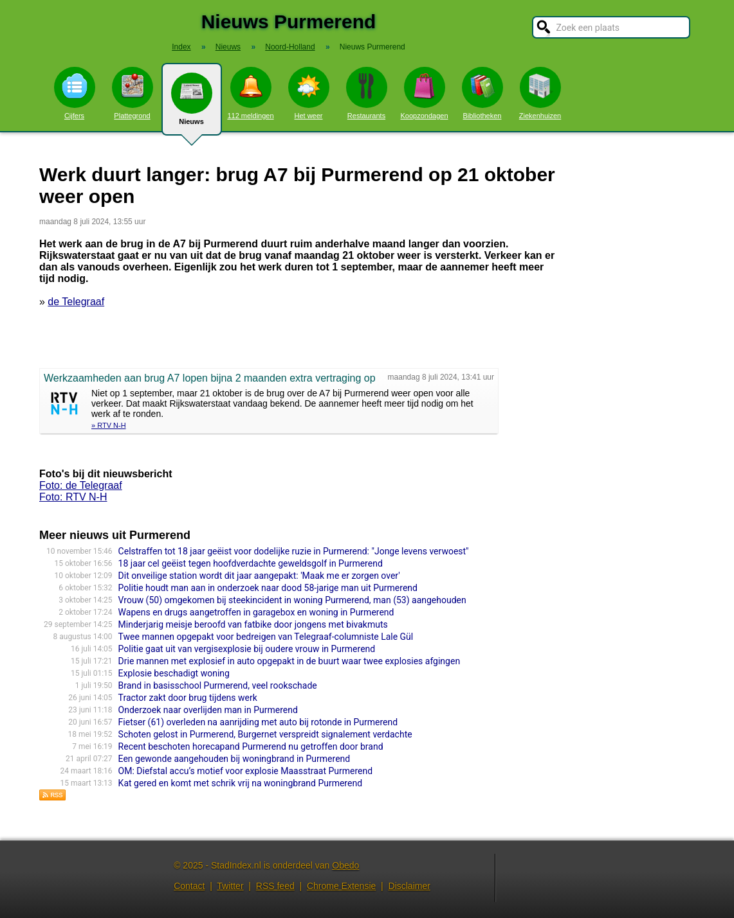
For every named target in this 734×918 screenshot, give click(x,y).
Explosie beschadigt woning (174, 673)
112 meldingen (250, 93)
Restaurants (366, 93)
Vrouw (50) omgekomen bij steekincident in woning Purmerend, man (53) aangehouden (292, 600)
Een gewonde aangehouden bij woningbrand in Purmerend (234, 759)
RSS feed (275, 886)
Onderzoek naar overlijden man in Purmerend (208, 710)
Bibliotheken (482, 93)
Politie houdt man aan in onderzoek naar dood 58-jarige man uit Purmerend (267, 588)
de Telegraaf (76, 301)
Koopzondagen (424, 93)
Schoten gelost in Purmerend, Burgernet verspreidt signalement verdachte (265, 734)
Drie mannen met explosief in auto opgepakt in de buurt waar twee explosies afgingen (289, 661)
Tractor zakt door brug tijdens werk (187, 698)
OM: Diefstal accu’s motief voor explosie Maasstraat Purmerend (245, 771)
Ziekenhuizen (540, 93)
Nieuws (191, 104)
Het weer (308, 93)
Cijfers (74, 93)
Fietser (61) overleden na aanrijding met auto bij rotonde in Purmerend (258, 722)
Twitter (230, 886)
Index (181, 46)
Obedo (345, 865)
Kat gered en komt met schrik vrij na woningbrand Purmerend (240, 783)
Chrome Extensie (341, 886)
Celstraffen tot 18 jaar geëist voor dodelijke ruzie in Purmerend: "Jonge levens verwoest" (293, 551)
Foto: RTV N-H (73, 496)
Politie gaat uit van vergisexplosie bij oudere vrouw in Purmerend (247, 649)
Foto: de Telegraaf (80, 485)
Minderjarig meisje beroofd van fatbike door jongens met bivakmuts (253, 624)
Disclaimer (409, 886)
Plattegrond (132, 93)
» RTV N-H (108, 425)
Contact (189, 886)
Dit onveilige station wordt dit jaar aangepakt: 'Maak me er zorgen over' (259, 575)
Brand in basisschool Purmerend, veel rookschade (217, 685)
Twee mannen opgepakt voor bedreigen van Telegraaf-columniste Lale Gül (266, 636)
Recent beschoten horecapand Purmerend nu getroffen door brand (250, 746)
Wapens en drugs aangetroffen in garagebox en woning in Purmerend (256, 612)
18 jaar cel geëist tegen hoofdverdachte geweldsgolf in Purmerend (250, 563)
